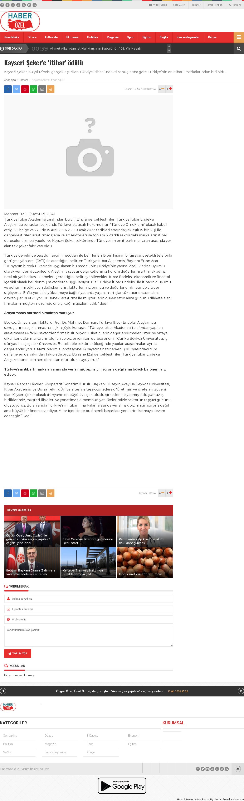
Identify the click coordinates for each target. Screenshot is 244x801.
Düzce (32, 37)
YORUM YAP (17, 653)
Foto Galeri (179, 5)
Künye (212, 37)
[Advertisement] (89, 455)
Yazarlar (196, 5)
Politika (92, 37)
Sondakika (11, 37)
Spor (130, 37)
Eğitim (146, 37)
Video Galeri (158, 5)
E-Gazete (51, 37)
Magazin (113, 37)
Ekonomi (72, 37)
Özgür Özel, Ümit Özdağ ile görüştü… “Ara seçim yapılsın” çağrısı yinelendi (122, 691)
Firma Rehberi (215, 5)
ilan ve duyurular (188, 37)
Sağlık (164, 37)
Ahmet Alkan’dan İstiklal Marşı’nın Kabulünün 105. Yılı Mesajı (95, 48)
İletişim (235, 5)
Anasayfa (10, 79)
